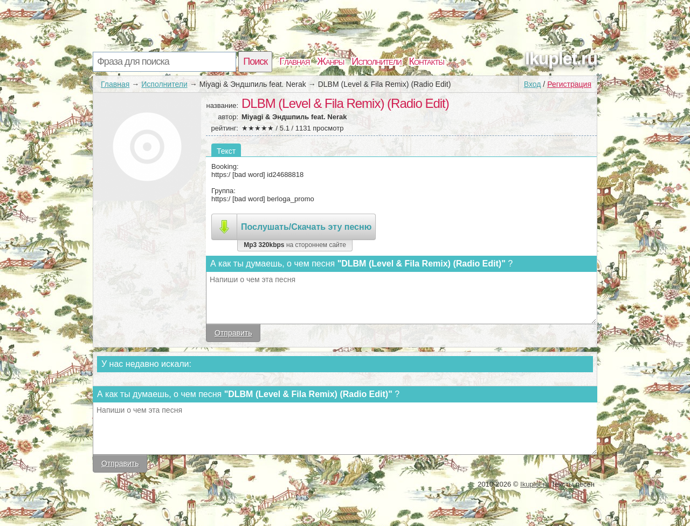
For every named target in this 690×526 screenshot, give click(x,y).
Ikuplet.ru (561, 58)
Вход (532, 84)
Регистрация (569, 84)
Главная (294, 61)
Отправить (233, 333)
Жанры (330, 61)
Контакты (426, 61)
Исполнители (376, 61)
